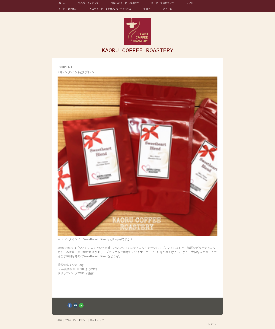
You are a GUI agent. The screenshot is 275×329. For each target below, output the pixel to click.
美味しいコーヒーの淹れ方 (125, 3)
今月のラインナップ (88, 3)
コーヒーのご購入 (67, 9)
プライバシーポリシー (76, 320)
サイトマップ (97, 320)
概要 (60, 320)
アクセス (167, 9)
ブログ (146, 9)
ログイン (212, 323)
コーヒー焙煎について (162, 3)
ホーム (61, 3)
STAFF (190, 3)
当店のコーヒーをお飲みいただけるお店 (110, 9)
